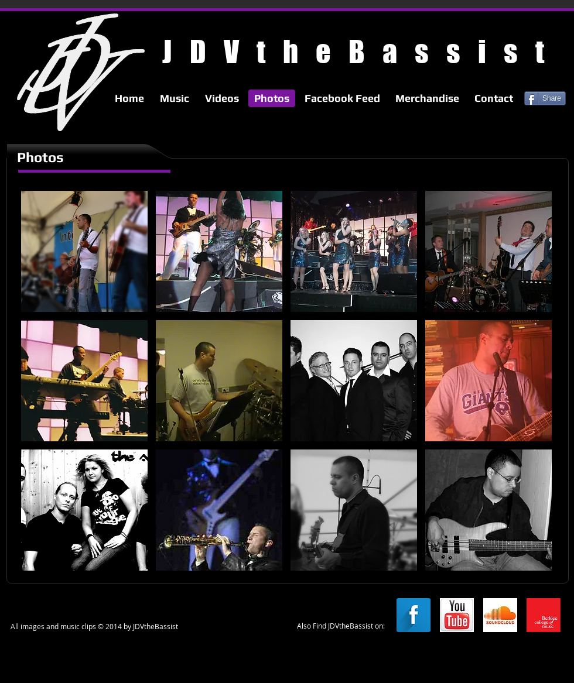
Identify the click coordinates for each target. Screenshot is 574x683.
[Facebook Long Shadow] (413, 615)
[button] (84, 251)
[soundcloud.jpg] (500, 615)
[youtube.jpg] (457, 615)
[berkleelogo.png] (544, 615)
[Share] (545, 98)
